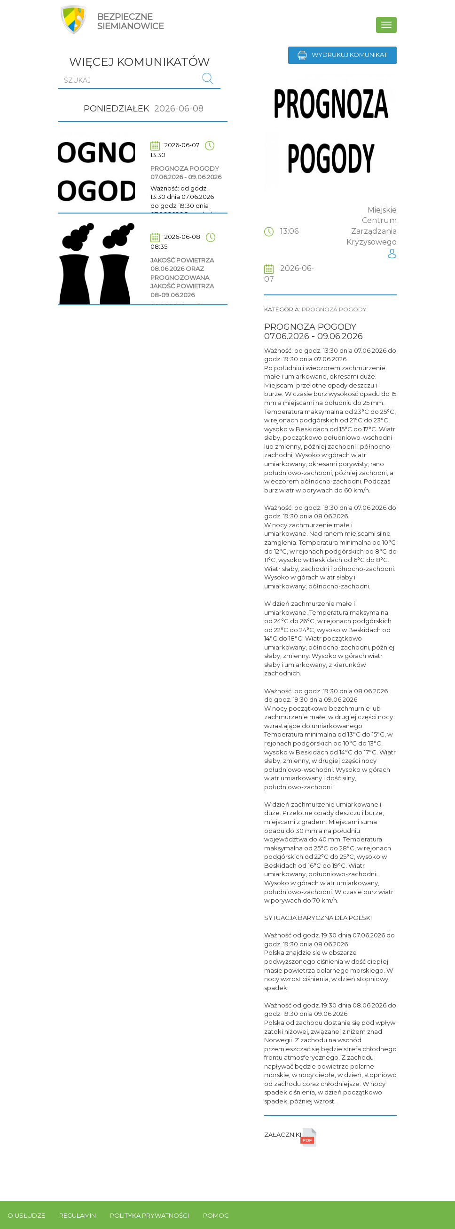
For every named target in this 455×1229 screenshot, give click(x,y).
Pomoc (216, 1215)
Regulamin (77, 1215)
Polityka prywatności (149, 1215)
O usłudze (26, 1215)
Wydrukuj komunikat (342, 55)
